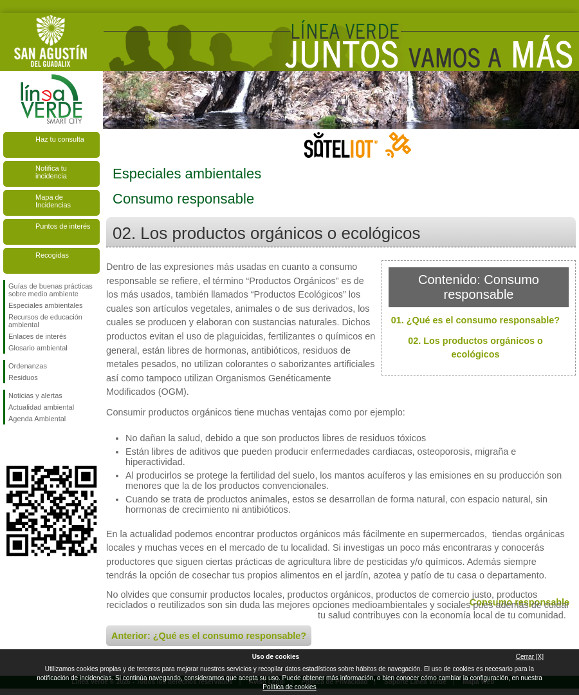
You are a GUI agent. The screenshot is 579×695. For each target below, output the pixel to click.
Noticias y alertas (35, 395)
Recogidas (52, 255)
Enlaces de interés (37, 336)
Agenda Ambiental (37, 419)
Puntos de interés (63, 226)
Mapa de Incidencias (53, 201)
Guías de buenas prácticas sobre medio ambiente (50, 290)
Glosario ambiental (38, 348)
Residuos (23, 377)
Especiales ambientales (45, 305)
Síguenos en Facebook (11, 445)
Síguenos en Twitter (32, 445)
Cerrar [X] (530, 656)
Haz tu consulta (59, 139)
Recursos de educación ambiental (45, 320)
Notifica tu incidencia (51, 172)
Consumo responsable (519, 602)
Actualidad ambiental (41, 407)
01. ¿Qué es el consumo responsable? (475, 320)
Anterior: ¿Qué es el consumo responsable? (208, 636)
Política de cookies (289, 686)
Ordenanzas (27, 366)
